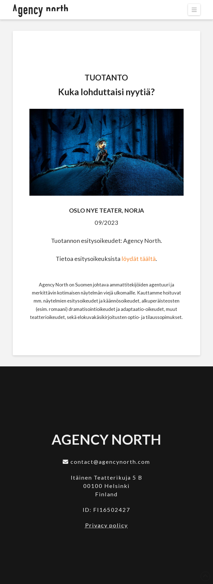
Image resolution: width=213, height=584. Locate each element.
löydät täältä (138, 258)
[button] (194, 9)
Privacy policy (106, 525)
